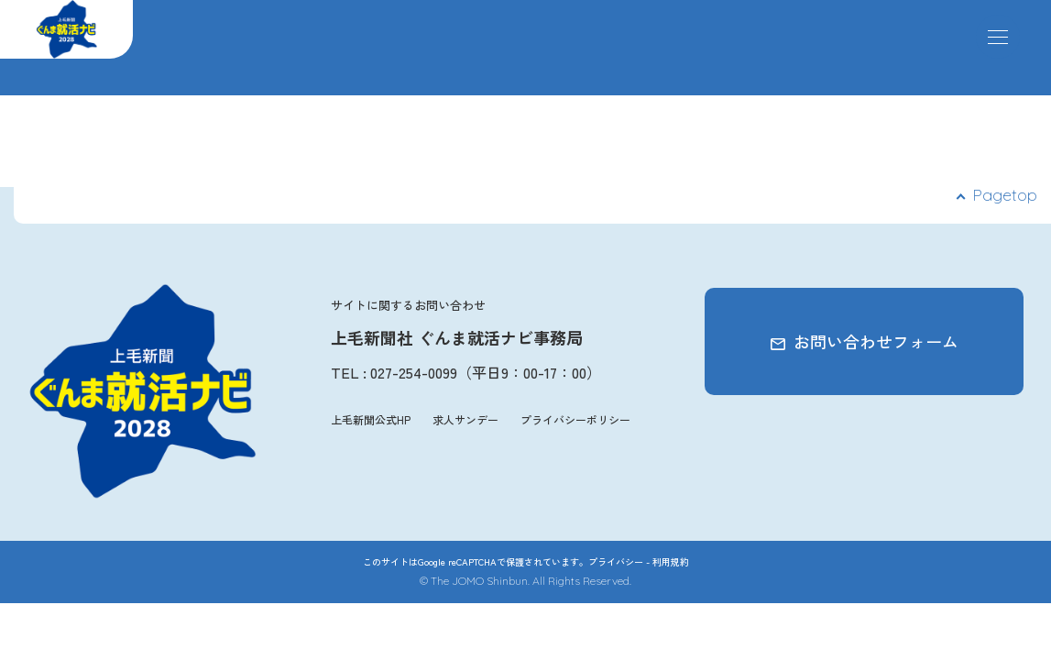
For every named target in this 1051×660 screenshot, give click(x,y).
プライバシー (615, 561)
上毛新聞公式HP (371, 419)
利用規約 (670, 561)
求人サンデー (465, 419)
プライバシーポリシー (575, 419)
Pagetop (1004, 194)
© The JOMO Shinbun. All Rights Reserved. (525, 581)
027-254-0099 (413, 372)
